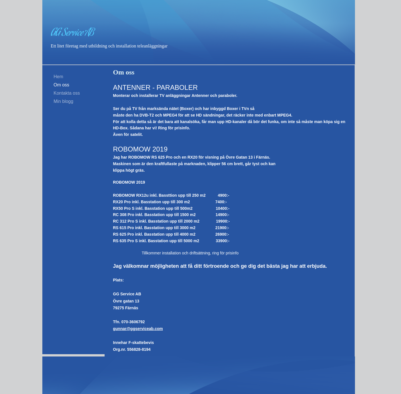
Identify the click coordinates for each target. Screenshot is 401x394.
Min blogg (63, 101)
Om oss (61, 84)
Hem (58, 76)
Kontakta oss (67, 93)
